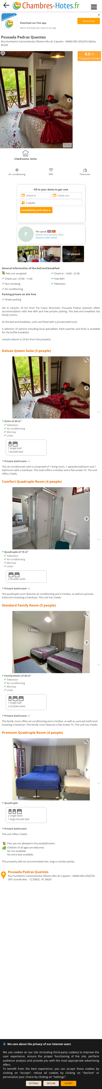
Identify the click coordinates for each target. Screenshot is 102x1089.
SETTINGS (33, 1083)
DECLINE (51, 1083)
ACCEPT (68, 1083)
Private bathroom (16, 461)
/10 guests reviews (89, 55)
